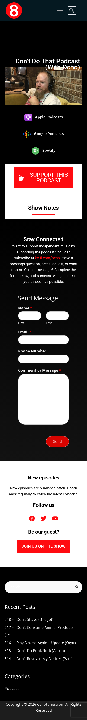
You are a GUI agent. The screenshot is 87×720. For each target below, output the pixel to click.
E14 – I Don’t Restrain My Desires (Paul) (39, 658)
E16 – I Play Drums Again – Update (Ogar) (40, 642)
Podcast (12, 688)
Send (57, 441)
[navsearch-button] (72, 10)
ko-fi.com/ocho (47, 258)
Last (49, 323)
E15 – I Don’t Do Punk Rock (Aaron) (35, 650)
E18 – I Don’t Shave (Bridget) (29, 619)
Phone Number (32, 351)
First (21, 323)
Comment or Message (39, 370)
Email (25, 332)
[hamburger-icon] (60, 10)
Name (25, 308)
